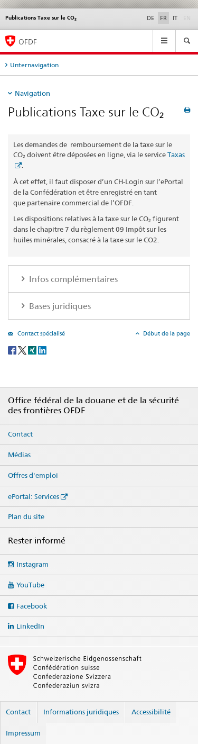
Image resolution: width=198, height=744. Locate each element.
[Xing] (33, 349)
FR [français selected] (163, 18)
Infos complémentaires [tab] (72, 279)
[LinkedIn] (42, 349)
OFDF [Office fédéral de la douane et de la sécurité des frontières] (27, 41)
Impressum (23, 733)
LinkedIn (30, 626)
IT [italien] (175, 18)
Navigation (32, 93)
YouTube (30, 584)
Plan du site (26, 516)
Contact (20, 434)
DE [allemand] (150, 18)
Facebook (31, 606)
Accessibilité (151, 711)
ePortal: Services (33, 496)
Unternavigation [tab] (34, 65)
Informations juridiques (81, 711)
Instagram (32, 564)
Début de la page (166, 333)
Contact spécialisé (40, 333)
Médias (19, 454)
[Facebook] (13, 349)
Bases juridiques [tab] (59, 306)
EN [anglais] (188, 17)
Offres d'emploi (33, 475)
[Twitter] (23, 349)
